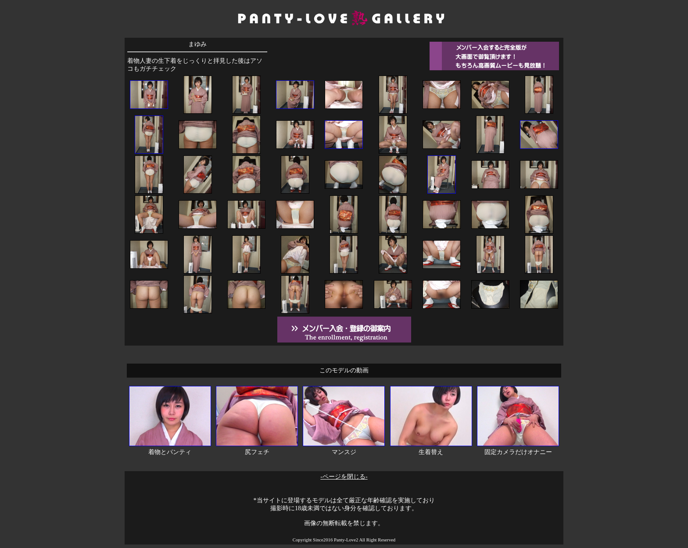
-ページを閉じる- (343, 476)
